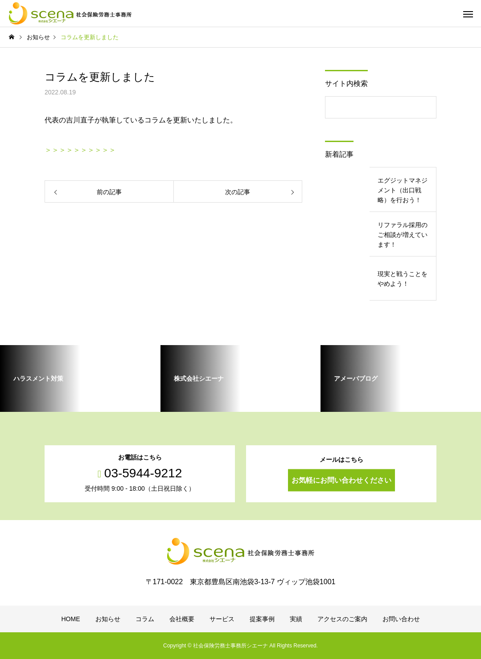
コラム (145, 618)
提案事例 (262, 618)
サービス (222, 618)
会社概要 (181, 618)
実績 (296, 618)
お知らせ (107, 618)
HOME (71, 618)
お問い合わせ (401, 618)
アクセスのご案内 (342, 618)
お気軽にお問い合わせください (341, 480)
